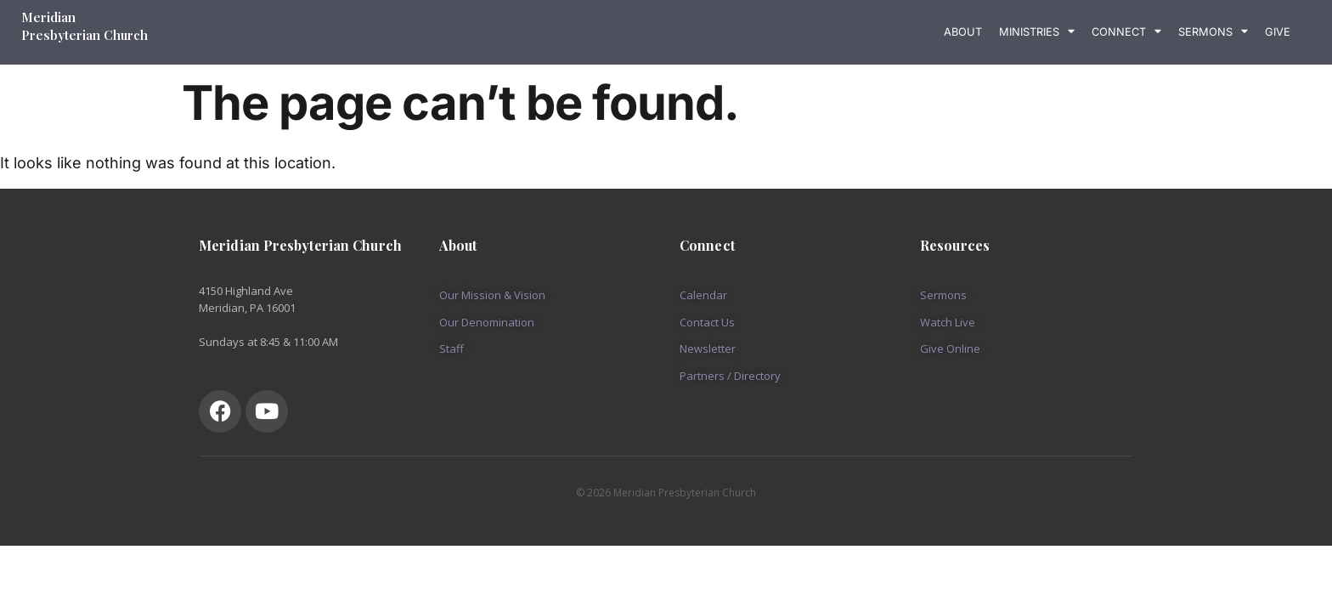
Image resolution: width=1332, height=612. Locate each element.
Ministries (1037, 32)
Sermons (1213, 32)
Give (1277, 32)
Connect (1126, 32)
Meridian (50, 17)
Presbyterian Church (84, 34)
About (963, 32)
